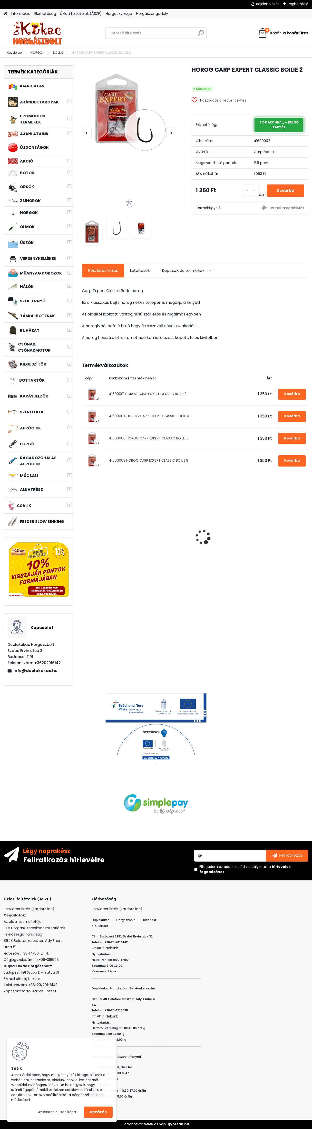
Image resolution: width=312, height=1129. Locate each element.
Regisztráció (298, 3)
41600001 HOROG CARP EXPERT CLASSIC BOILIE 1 (147, 394)
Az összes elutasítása (57, 1112)
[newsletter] (287, 855)
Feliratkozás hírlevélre (64, 859)
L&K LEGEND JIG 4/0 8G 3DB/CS (165, 536)
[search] (201, 35)
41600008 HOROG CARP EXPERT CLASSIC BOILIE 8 (148, 460)
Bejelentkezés (267, 3)
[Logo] (37, 33)
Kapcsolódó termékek (188, 271)
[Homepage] (5, 14)
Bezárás (98, 1112)
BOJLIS (58, 52)
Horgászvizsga (119, 13)
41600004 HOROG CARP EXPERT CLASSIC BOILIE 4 (149, 416)
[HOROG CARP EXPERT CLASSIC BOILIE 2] (129, 112)
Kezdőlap (14, 52)
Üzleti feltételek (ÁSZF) (81, 13)
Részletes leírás (103, 270)
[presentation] (87, 133)
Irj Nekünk (32, 978)
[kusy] (250, 190)
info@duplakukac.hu (35, 670)
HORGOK (37, 52)
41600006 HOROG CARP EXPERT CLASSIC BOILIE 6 (149, 438)
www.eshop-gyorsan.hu (166, 1124)
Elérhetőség (45, 13)
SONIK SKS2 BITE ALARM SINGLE (280, 537)
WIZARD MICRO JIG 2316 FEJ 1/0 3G (222, 524)
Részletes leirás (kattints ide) (117, 908)
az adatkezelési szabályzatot (243, 866)
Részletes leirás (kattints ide (28, 908)
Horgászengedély (152, 13)
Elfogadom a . (245, 869)
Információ (20, 13)
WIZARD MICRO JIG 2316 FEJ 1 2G (107, 524)
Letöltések (140, 270)
